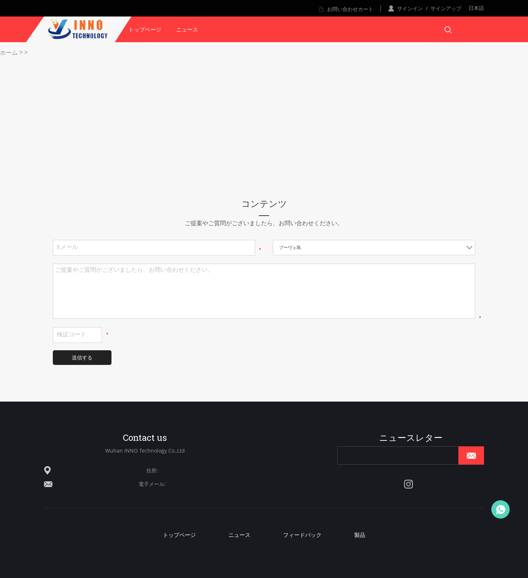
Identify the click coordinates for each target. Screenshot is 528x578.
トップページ (144, 29)
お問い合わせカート (350, 9)
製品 (359, 534)
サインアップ (445, 8)
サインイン (410, 8)
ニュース (187, 29)
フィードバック (302, 534)
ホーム (9, 53)
